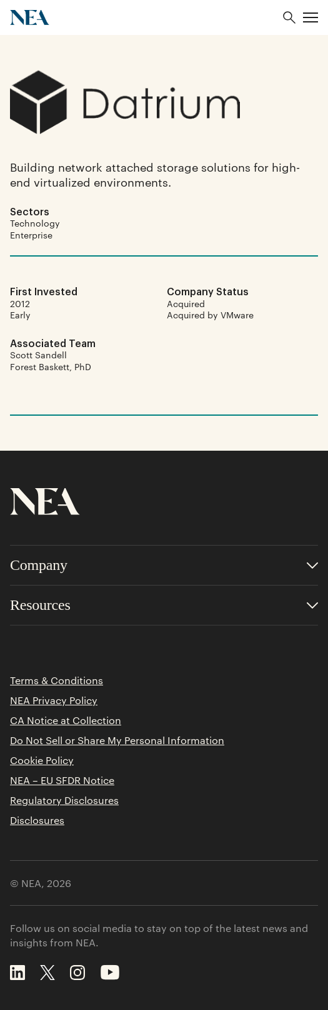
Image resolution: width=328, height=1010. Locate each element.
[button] (311, 17)
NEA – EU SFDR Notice (62, 780)
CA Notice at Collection (65, 720)
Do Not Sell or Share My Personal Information (117, 740)
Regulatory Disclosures (64, 800)
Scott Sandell (38, 354)
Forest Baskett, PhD (50, 366)
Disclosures (37, 820)
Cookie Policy (42, 760)
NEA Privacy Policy (53, 700)
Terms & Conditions (56, 680)
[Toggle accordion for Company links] (164, 565)
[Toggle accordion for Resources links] (164, 605)
